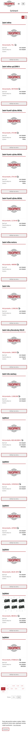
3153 (12, 688)
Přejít (19, 697)
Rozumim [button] (5, 729)
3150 (22, 686)
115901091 (14, 308)
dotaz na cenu (14, 60)
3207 (23, 688)
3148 (13, 686)
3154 (16, 688)
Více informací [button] (17, 725)
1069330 (14, 352)
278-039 (14, 177)
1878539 (14, 528)
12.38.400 (14, 221)
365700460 (14, 89)
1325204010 (15, 484)
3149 (18, 686)
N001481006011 (16, 440)
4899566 (14, 264)
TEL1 (12, 45)
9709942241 (15, 660)
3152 (7, 688)
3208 (3, 691)
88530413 (14, 616)
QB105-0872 (15, 572)
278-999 (14, 133)
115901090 (14, 396)
